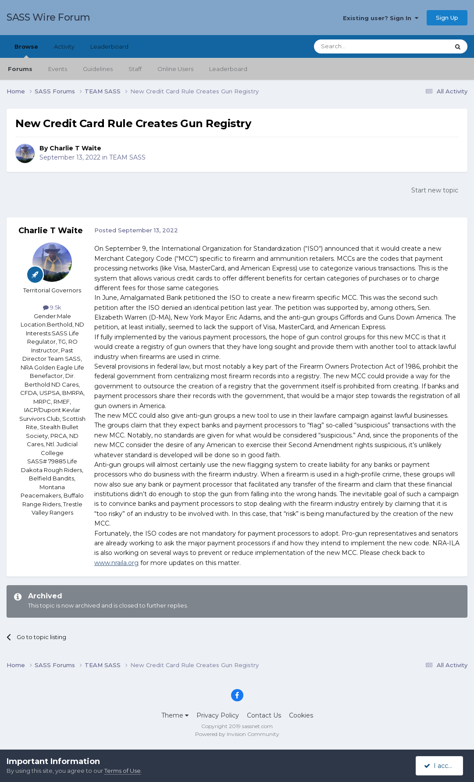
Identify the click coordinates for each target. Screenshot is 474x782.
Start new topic (434, 190)
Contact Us (264, 715)
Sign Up (447, 17)
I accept (441, 766)
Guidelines (98, 68)
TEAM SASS (127, 157)
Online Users (175, 68)
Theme (175, 715)
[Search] (360, 46)
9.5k (52, 307)
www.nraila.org (116, 563)
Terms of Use (122, 770)
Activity (64, 46)
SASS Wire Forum (48, 17)
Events (57, 68)
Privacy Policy (217, 715)
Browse (26, 50)
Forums (20, 68)
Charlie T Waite (75, 148)
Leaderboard (228, 68)
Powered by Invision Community (237, 734)
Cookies (301, 715)
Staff (135, 68)
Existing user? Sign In (380, 17)
